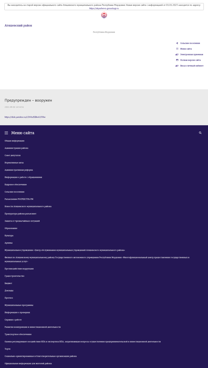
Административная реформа (19, 170)
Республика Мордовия (104, 32)
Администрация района (16, 148)
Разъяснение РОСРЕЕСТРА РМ (19, 199)
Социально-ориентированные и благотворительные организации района (41, 356)
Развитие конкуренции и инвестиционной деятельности (33, 327)
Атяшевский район (18, 25)
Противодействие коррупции (19, 269)
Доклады (9, 290)
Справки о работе (13, 320)
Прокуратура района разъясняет (20, 214)
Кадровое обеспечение (16, 184)
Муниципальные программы (19, 305)
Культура (9, 235)
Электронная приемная (191, 54)
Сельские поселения (190, 43)
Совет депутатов (13, 155)
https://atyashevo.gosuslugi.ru (104, 8)
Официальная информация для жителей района (28, 363)
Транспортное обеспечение (18, 334)
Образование (11, 228)
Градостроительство (14, 276)
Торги (7, 349)
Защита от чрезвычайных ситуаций (22, 221)
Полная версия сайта (190, 60)
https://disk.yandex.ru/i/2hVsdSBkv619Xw (25, 116)
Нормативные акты (14, 163)
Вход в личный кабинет (192, 66)
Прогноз (9, 298)
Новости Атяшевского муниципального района (28, 206)
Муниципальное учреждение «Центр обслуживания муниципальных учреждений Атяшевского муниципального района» (65, 250)
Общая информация (14, 141)
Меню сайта (186, 49)
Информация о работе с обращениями (23, 177)
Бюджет (8, 283)
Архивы (9, 243)
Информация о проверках (17, 312)
